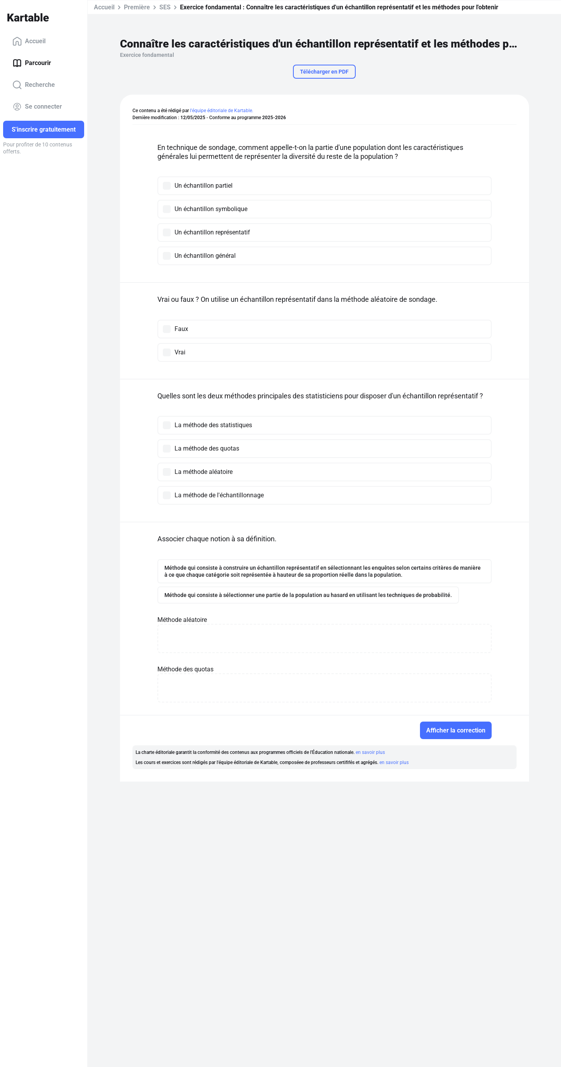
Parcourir (31, 63)
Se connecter (37, 106)
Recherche (33, 85)
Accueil (29, 41)
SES (165, 7)
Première (137, 7)
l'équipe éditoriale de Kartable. (221, 110)
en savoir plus (370, 752)
